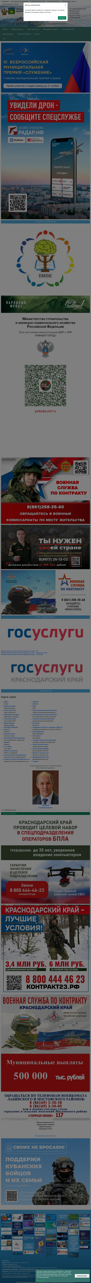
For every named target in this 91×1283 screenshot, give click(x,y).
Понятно (62, 18)
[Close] (65, 5)
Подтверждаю (82, 1276)
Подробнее (39, 1280)
